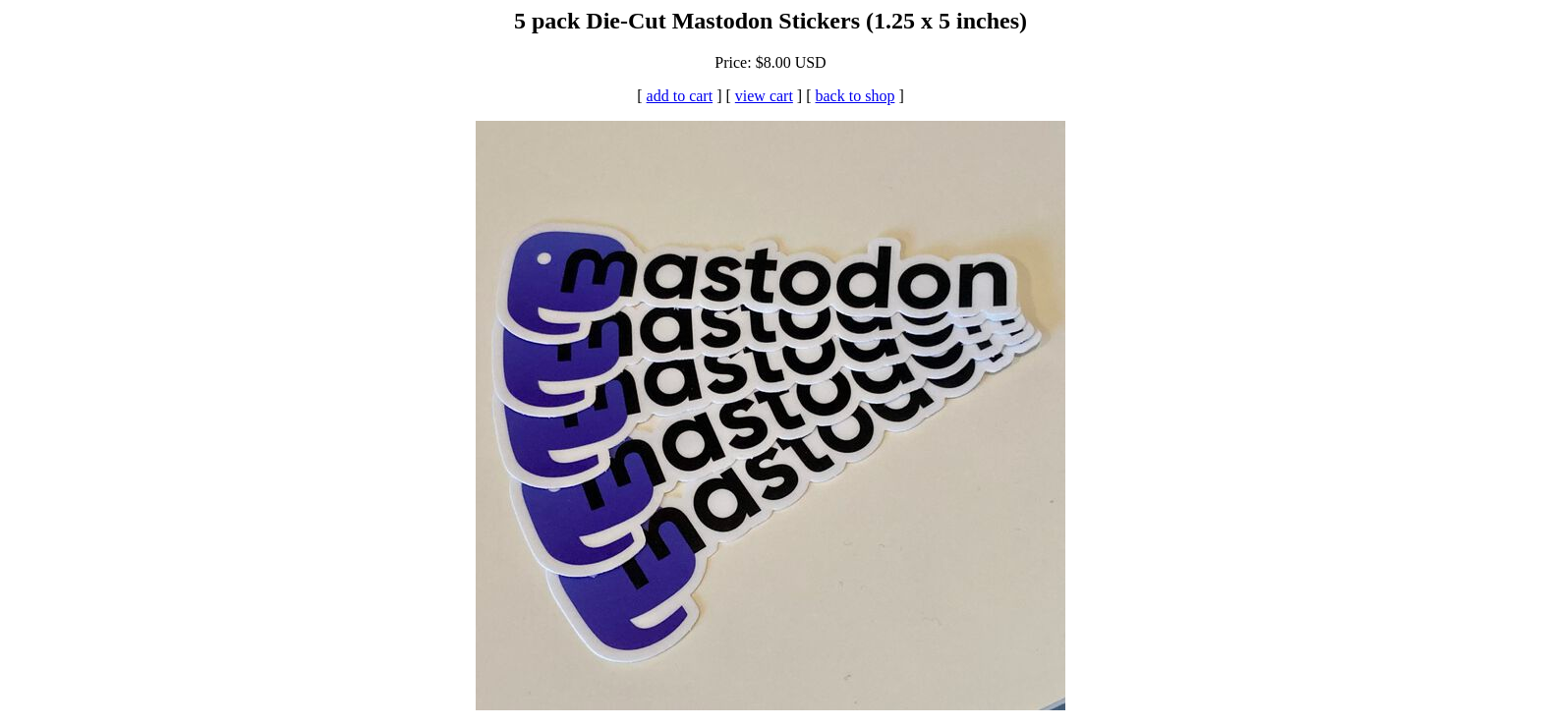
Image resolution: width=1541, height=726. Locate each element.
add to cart (680, 95)
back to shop (855, 95)
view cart (764, 95)
